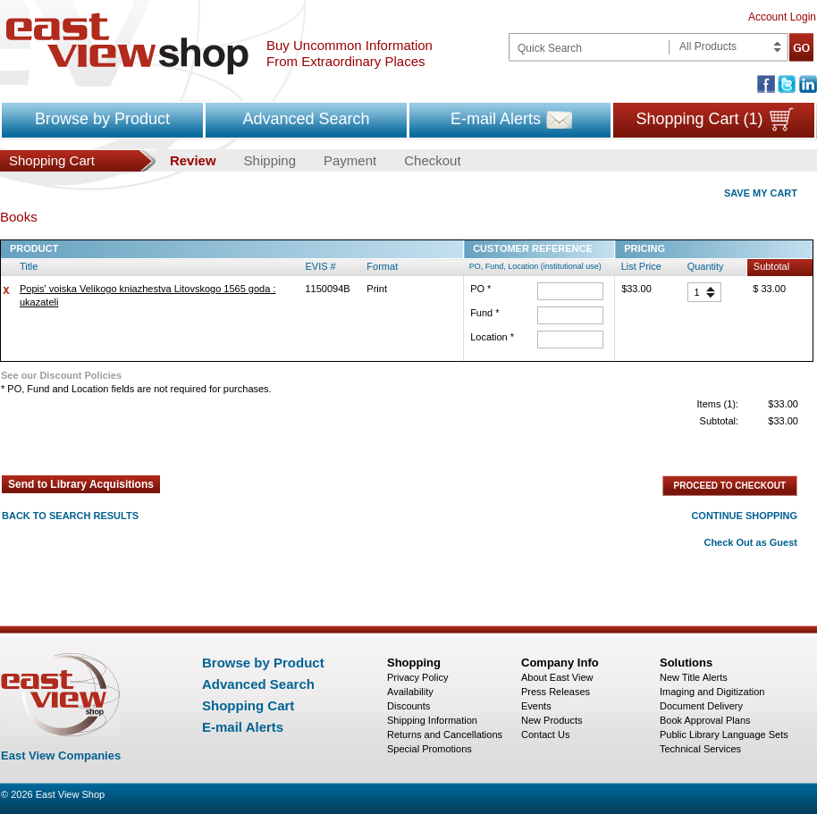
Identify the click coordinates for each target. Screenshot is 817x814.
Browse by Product (102, 119)
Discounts (408, 706)
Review (193, 160)
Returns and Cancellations (444, 734)
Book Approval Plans (705, 720)
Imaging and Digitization (712, 691)
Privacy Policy (417, 677)
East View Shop (70, 794)
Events (536, 706)
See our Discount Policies (61, 375)
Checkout (432, 160)
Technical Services (700, 748)
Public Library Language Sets (724, 734)
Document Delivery (701, 706)
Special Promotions (429, 748)
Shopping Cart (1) (699, 119)
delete (6, 290)
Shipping (270, 160)
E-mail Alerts (496, 119)
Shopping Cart (248, 705)
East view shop (127, 44)
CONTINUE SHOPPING (744, 515)
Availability (410, 691)
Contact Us (545, 734)
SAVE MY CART (760, 193)
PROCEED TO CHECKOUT (730, 486)
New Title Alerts (694, 677)
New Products (551, 720)
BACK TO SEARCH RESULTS (70, 515)
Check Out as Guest (750, 542)
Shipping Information (432, 720)
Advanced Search (305, 119)
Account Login (782, 17)
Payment (350, 160)
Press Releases (555, 691)
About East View (557, 677)
